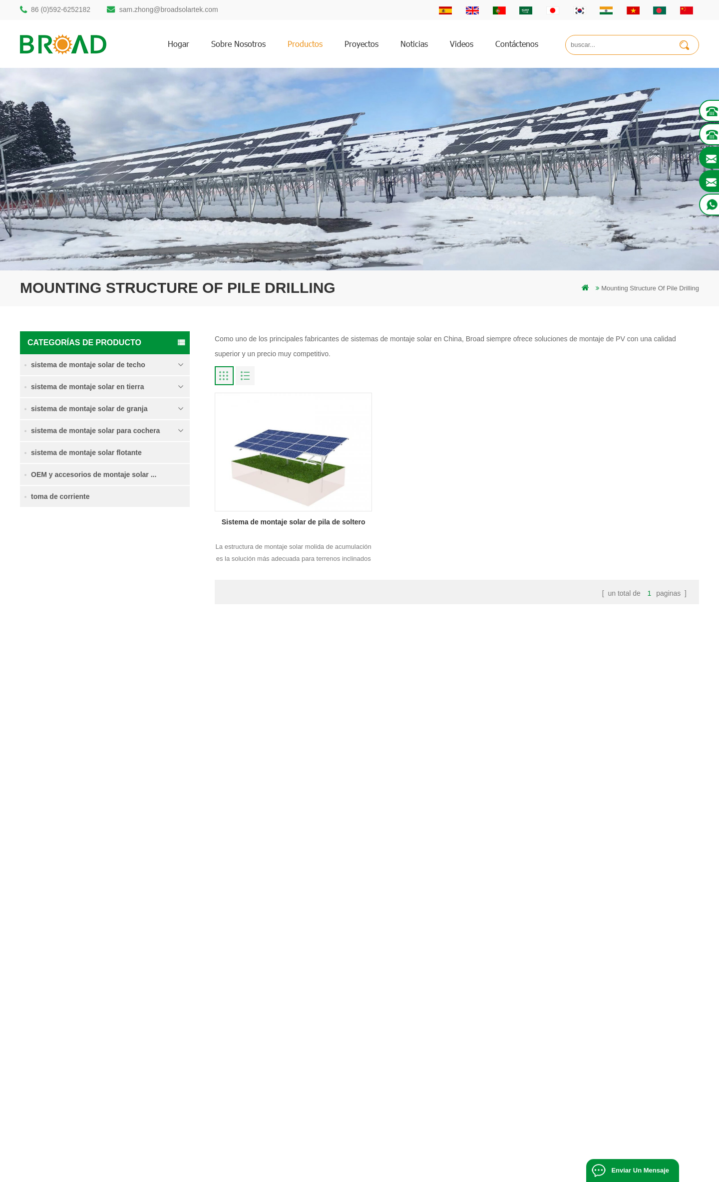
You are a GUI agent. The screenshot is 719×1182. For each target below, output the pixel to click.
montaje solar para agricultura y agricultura (298, 1062)
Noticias (414, 43)
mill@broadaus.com (67, 1063)
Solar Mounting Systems (407, 1170)
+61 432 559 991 (63, 1084)
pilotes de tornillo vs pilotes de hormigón (295, 994)
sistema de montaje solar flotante (86, 453)
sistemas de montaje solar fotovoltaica (292, 1011)
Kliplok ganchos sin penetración (126, 823)
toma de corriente (60, 496)
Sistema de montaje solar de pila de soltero (140, 581)
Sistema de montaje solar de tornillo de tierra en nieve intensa (140, 704)
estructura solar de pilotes (274, 960)
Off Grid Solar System (270, 1170)
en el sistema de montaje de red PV (288, 1028)
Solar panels (569, 1170)
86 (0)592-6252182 (60, 9)
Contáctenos (516, 43)
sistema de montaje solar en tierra (87, 387)
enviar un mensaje (640, 1170)
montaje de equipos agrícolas (279, 1079)
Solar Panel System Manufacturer (496, 1170)
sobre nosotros (238, 43)
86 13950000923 (63, 1023)
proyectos (361, 43)
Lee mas (112, 604)
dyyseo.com (561, 1159)
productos (305, 43)
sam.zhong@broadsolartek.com (168, 9)
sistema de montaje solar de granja (89, 409)
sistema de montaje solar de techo (88, 365)
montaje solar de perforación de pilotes (293, 943)
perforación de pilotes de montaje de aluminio (302, 977)
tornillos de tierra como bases (279, 1096)
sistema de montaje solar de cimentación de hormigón (139, 763)
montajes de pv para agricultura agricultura (298, 1045)
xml (419, 1045)
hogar (178, 43)
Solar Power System (336, 1170)
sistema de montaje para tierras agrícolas (134, 642)
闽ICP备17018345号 (463, 1159)
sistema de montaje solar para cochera (95, 431)
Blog (420, 1011)
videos (461, 43)
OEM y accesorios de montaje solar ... (93, 474)
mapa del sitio (434, 1028)
